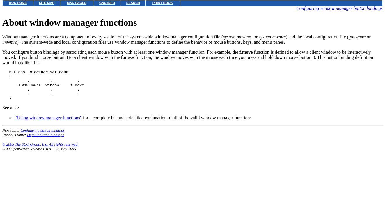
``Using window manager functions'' (48, 123)
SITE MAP (46, 3)
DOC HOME (18, 3)
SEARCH (133, 3)
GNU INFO (107, 3)
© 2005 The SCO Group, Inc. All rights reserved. (40, 150)
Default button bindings (45, 141)
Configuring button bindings (42, 136)
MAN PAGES (76, 3)
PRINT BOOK (162, 3)
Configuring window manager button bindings (339, 8)
